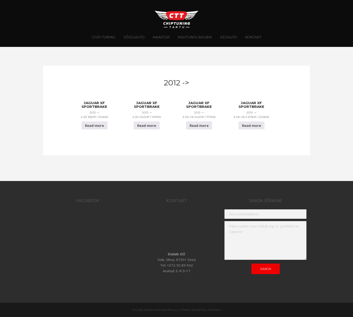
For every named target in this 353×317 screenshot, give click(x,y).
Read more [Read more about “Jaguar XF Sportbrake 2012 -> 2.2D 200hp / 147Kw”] (146, 125)
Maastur (161, 37)
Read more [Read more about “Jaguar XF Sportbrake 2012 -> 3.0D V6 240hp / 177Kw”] (199, 125)
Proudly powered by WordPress (154, 310)
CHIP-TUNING (104, 37)
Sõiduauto (134, 37)
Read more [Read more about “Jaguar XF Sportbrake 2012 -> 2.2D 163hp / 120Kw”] (94, 125)
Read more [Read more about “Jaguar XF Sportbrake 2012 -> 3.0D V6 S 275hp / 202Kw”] (251, 125)
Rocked (197, 310)
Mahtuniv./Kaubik (195, 37)
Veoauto (228, 37)
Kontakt (253, 37)
